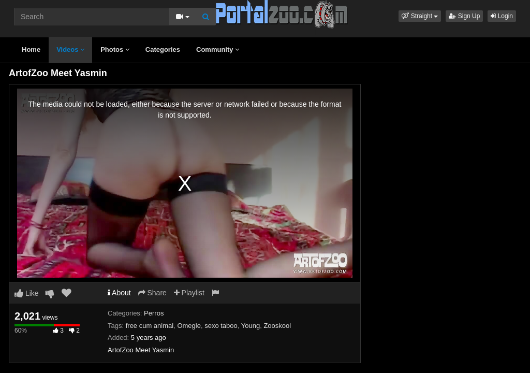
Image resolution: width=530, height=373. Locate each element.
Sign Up (464, 16)
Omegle (189, 325)
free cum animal (149, 325)
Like (26, 293)
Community (217, 49)
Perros (154, 313)
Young (250, 325)
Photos (114, 49)
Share (152, 293)
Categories (162, 49)
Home (31, 49)
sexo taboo (221, 325)
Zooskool (277, 325)
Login (502, 16)
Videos (70, 49)
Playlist (189, 293)
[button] (420, 16)
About (119, 293)
